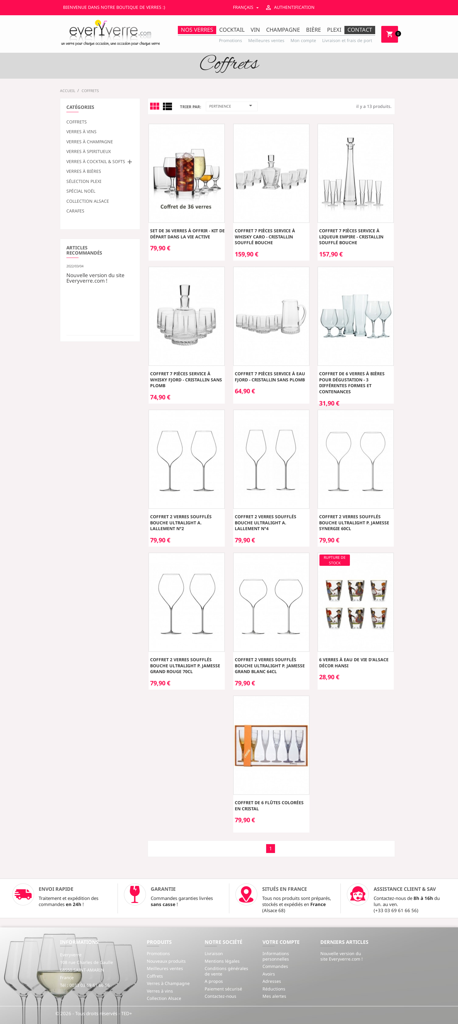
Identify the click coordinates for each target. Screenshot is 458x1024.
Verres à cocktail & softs (95, 161)
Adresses (271, 981)
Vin (255, 29)
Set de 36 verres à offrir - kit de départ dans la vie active (187, 234)
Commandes (275, 966)
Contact (359, 29)
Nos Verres (197, 29)
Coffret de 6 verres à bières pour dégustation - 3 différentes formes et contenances (352, 382)
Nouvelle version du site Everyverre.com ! (95, 277)
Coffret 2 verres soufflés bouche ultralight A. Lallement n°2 (181, 523)
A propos (214, 981)
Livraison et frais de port (347, 40)
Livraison (214, 953)
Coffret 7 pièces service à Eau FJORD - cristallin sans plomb (270, 377)
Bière (313, 29)
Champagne (283, 29)
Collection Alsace (87, 201)
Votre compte (281, 942)
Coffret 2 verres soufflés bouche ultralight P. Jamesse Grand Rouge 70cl (185, 666)
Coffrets (76, 122)
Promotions (230, 40)
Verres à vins (81, 131)
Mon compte (303, 40)
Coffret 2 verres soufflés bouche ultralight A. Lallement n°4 (265, 523)
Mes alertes (274, 996)
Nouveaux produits (166, 961)
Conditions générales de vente (226, 971)
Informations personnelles (275, 956)
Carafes (75, 211)
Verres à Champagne (89, 142)
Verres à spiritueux (88, 151)
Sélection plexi (83, 181)
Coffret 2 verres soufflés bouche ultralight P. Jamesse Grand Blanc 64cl (270, 666)
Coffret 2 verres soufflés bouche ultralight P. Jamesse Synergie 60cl (354, 523)
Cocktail (232, 29)
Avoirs (268, 974)
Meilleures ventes (266, 40)
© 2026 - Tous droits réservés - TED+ (93, 1013)
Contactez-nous (220, 996)
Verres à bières (83, 171)
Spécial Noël (80, 191)
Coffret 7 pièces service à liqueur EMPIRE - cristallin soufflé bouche (351, 237)
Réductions (273, 989)
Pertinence (231, 105)
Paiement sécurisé (223, 989)
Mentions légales (222, 961)
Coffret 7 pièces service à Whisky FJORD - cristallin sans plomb (186, 380)
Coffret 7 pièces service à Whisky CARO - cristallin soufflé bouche (265, 237)
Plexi (334, 29)
